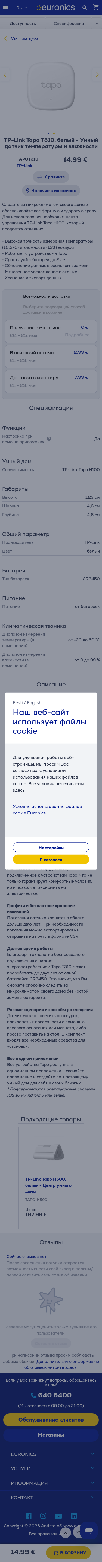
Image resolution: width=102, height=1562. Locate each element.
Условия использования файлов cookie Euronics (47, 809)
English (34, 702)
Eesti (18, 702)
